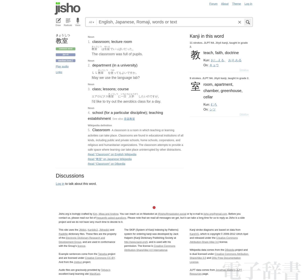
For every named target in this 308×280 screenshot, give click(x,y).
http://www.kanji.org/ (135, 241)
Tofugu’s (105, 269)
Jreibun (78, 262)
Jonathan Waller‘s (226, 269)
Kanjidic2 (93, 229)
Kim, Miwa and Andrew (105, 213)
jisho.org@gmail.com (215, 213)
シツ (212, 109)
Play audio (62, 66)
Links (59, 72)
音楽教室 (129, 118)
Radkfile (63, 233)
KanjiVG (194, 233)
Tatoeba (102, 253)
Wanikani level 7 (65, 60)
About (225, 3)
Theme (236, 3)
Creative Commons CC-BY (100, 257)
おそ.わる (235, 60)
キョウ (214, 65)
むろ (214, 104)
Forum (213, 3)
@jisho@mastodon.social (172, 213)
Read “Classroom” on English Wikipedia (112, 154)
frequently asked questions (111, 217)
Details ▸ (244, 70)
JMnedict (104, 229)
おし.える (217, 60)
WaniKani (95, 273)
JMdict (82, 229)
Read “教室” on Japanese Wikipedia (110, 159)
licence (81, 245)
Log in (248, 3)
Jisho (68, 8)
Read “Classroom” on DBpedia (106, 163)
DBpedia (230, 249)
